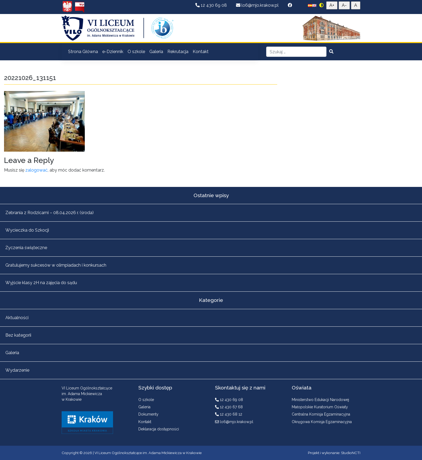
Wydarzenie (17, 370)
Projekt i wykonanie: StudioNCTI (334, 453)
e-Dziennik (112, 51)
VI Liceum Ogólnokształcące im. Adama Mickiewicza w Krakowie (148, 453)
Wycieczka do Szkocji (27, 230)
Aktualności (17, 317)
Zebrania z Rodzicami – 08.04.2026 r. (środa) (49, 212)
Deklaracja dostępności (158, 429)
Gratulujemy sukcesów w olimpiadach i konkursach (55, 265)
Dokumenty (148, 414)
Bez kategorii (18, 335)
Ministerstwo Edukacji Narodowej (320, 400)
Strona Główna (83, 51)
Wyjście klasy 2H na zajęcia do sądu (41, 282)
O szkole (136, 51)
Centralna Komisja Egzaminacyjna (321, 414)
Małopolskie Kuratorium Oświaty (320, 407)
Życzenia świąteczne (26, 247)
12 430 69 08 (211, 5)
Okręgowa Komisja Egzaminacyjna (322, 422)
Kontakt (201, 51)
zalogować (36, 170)
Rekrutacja (177, 51)
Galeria (156, 51)
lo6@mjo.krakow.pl (258, 5)
